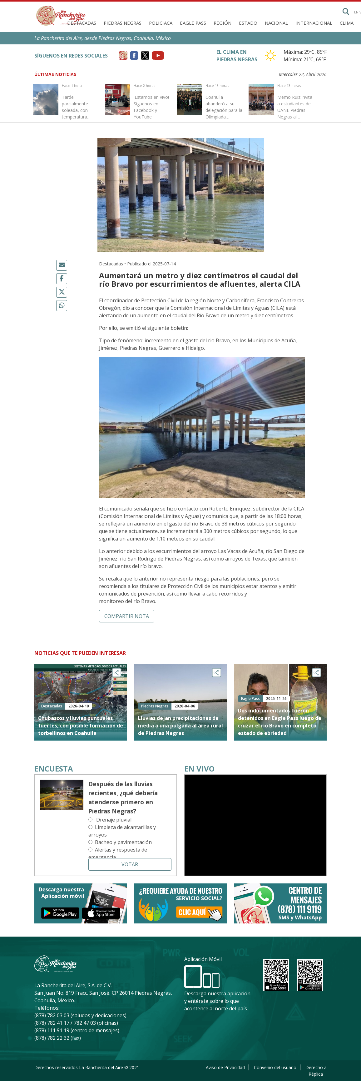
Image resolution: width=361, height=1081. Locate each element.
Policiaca (160, 23)
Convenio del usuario (275, 1067)
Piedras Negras (122, 23)
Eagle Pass (193, 23)
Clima (347, 23)
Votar (129, 864)
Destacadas (81, 23)
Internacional (313, 23)
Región (222, 23)
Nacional (276, 23)
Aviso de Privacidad (225, 1067)
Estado (248, 23)
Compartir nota (126, 616)
